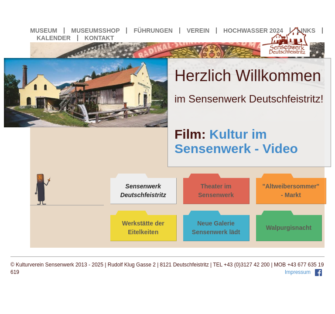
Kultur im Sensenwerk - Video (236, 141)
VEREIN (198, 30)
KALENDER (54, 38)
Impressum (298, 272)
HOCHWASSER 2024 (253, 30)
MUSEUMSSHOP (95, 30)
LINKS (306, 30)
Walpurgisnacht (289, 227)
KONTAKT (99, 38)
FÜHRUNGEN (152, 30)
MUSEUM (43, 30)
